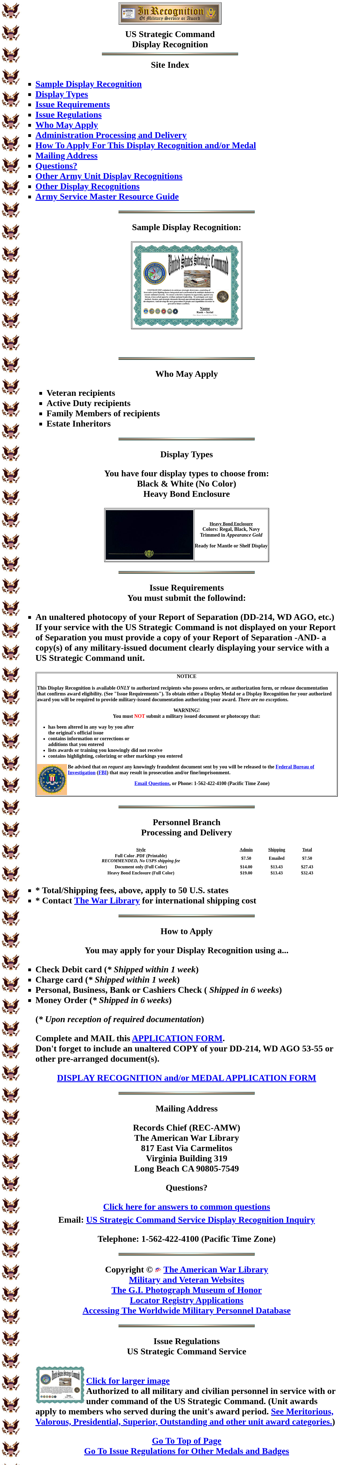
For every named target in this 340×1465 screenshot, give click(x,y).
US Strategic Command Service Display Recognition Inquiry (200, 1220)
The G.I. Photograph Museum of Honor (186, 1290)
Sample (146, 227)
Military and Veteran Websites (186, 1280)
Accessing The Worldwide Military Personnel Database (187, 1310)
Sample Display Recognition (88, 84)
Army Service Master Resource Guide (107, 196)
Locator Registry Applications (186, 1300)
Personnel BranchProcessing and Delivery (186, 827)
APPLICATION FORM (177, 1038)
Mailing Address (66, 155)
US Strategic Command (170, 34)
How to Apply (187, 931)
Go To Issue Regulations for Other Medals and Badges (186, 1451)
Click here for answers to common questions (186, 1207)
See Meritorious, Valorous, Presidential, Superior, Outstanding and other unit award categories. (184, 1416)
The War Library (107, 900)
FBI (103, 772)
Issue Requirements (72, 104)
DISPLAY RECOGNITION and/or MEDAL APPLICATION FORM (186, 1078)
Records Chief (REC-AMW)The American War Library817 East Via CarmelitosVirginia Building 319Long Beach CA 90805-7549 (186, 1148)
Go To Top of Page (186, 1441)
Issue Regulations (68, 115)
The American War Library (215, 1269)
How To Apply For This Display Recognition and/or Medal (145, 145)
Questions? (56, 166)
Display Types (61, 94)
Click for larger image (128, 1381)
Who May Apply (66, 125)
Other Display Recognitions (87, 186)
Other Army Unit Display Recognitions (108, 176)
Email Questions (152, 783)
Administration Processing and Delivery (111, 135)
